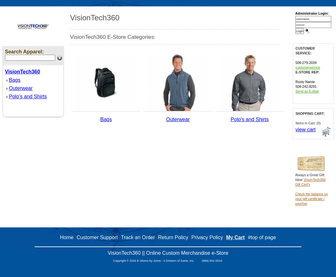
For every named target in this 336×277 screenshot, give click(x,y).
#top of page (262, 237)
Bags (14, 80)
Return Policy (173, 237)
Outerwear (21, 88)
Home (67, 237)
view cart (306, 129)
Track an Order (138, 237)
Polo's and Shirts (28, 96)
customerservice (308, 67)
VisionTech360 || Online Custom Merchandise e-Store (168, 253)
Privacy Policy (207, 237)
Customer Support (97, 237)
